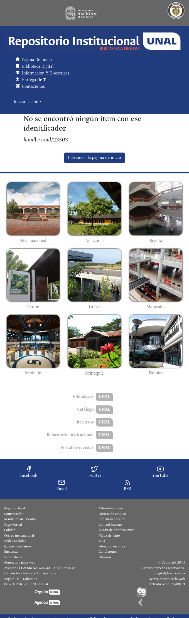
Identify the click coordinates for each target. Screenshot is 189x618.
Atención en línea (112, 546)
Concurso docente (112, 519)
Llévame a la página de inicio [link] (94, 157)
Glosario (105, 557)
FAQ (102, 541)
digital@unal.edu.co (170, 573)
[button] (94, 41)
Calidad (9, 530)
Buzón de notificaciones (116, 530)
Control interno (110, 524)
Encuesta (11, 551)
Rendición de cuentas (20, 519)
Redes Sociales (15, 541)
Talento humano (111, 508)
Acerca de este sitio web (167, 579)
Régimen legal (14, 508)
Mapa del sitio (109, 535)
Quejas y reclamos (17, 546)
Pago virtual (13, 524)
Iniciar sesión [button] (26, 101)
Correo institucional (19, 535)
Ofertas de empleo (112, 514)
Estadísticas (13, 557)
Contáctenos (108, 551)
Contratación (14, 514)
